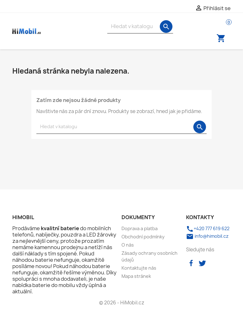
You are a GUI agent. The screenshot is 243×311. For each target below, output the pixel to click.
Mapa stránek (136, 276)
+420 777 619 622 (207, 228)
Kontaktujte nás (139, 268)
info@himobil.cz (207, 236)
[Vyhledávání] (140, 26)
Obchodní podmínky (143, 237)
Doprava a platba (140, 228)
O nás (128, 245)
